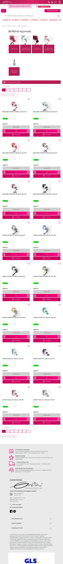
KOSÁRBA (16, 135)
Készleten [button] (5, 118)
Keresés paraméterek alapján (12, 82)
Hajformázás (25, 19)
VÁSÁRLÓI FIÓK (17, 528)
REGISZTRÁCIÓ (44, 6)
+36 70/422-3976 (16, 504)
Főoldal (4, 26)
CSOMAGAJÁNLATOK (52, 10)
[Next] (24, 89)
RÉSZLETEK (16, 127)
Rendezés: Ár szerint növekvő (8, 94)
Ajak (16, 19)
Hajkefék (6, 19)
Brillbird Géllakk (12, 26)
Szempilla (35, 19)
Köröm (44, 19)
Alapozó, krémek (53, 19)
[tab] (31, 82)
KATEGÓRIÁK (16, 523)
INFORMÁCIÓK (17, 519)
